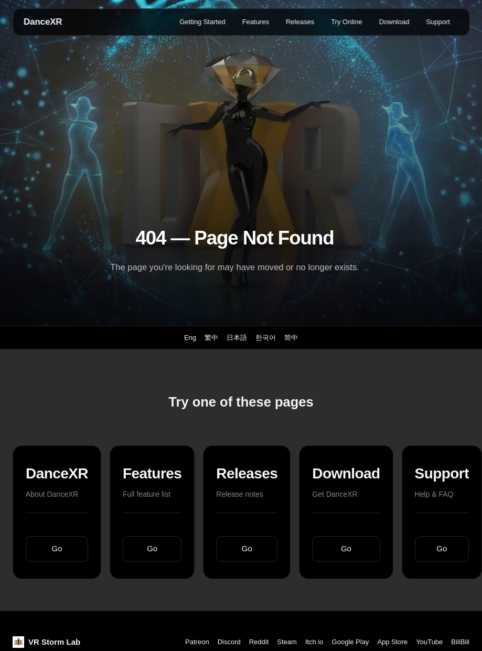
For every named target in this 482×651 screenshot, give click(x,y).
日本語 (237, 337)
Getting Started (202, 22)
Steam (287, 642)
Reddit (259, 642)
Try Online (346, 22)
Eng (190, 337)
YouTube (429, 642)
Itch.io (314, 642)
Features (255, 22)
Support (438, 22)
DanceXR (43, 22)
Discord (229, 642)
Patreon (197, 642)
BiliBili (460, 642)
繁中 (211, 337)
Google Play (350, 642)
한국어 (265, 337)
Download (394, 22)
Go (57, 548)
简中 (291, 337)
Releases (300, 22)
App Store (392, 642)
